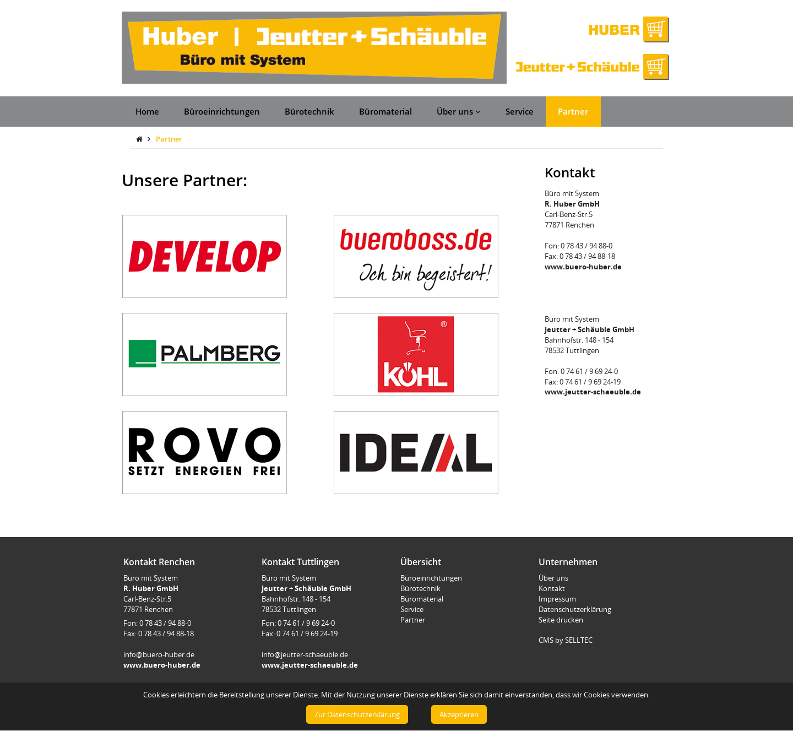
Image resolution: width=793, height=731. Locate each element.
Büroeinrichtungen (222, 111)
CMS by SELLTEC (566, 640)
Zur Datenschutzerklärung (357, 714)
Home (147, 111)
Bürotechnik (309, 111)
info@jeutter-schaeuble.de (305, 654)
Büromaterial (385, 111)
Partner (573, 111)
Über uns (459, 111)
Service (520, 111)
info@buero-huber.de (158, 654)
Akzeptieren (459, 714)
